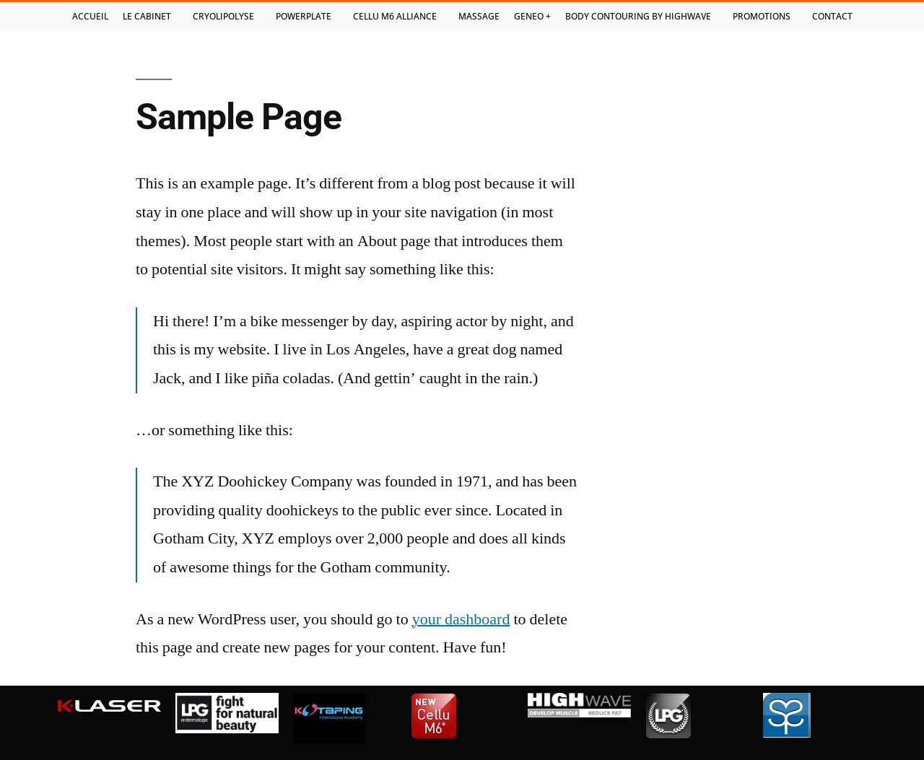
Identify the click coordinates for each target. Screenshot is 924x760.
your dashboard (461, 619)
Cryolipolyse (227, 16)
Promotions (765, 16)
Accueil (90, 16)
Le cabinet (150, 16)
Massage (479, 16)
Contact (832, 16)
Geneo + (532, 16)
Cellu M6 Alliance (398, 16)
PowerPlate (307, 16)
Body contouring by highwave (641, 16)
